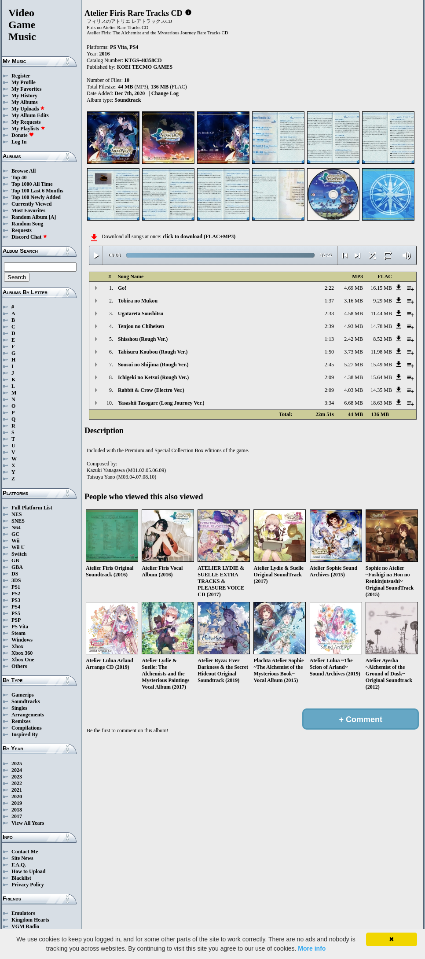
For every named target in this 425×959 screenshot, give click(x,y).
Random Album (29, 217)
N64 (16, 527)
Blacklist (21, 878)
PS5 (15, 613)
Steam (18, 633)
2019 (16, 803)
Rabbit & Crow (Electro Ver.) (151, 390)
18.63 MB (381, 403)
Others (19, 666)
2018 (16, 810)
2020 (16, 796)
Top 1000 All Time (31, 184)
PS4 (15, 607)
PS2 (15, 593)
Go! (122, 288)
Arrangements (27, 715)
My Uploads (28, 109)
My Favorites (26, 89)
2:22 (329, 288)
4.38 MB (353, 377)
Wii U (18, 547)
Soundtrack (127, 100)
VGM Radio (25, 926)
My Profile (23, 82)
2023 (16, 777)
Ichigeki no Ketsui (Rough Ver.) (153, 377)
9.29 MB (382, 301)
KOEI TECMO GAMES (144, 67)
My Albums (24, 102)
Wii (15, 541)
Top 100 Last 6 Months (37, 191)
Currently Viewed (31, 204)
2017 (16, 816)
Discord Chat (29, 237)
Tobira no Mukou (138, 301)
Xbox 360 (22, 653)
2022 (16, 783)
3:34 (329, 403)
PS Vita (19, 626)
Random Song (27, 224)
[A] (52, 217)
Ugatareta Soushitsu (140, 313)
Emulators (23, 913)
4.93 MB (353, 326)
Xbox (17, 646)
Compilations (26, 728)
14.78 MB (381, 326)
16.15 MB (381, 288)
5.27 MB (353, 364)
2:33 (329, 313)
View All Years (27, 823)
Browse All (23, 171)
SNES (18, 521)
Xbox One (22, 660)
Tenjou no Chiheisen (141, 326)
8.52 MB (382, 339)
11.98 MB (381, 352)
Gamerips (22, 695)
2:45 (329, 364)
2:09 (329, 377)
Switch (19, 554)
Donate (22, 135)
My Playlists (28, 128)
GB (15, 560)
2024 (16, 770)
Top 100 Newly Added (36, 197)
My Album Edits (30, 115)
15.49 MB (381, 364)
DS (14, 574)
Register (20, 76)
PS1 (15, 587)
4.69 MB (353, 288)
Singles (19, 708)
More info (312, 948)
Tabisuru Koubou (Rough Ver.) (153, 352)
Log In (18, 142)
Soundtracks (25, 701)
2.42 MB (353, 339)
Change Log (165, 93)
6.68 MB (353, 403)
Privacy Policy (27, 885)
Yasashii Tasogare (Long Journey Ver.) (161, 403)
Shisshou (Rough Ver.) (143, 339)
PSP (16, 620)
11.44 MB (381, 313)
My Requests (25, 122)
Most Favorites (28, 210)
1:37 (329, 301)
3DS (16, 580)
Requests (21, 230)
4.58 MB (353, 313)
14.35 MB (381, 390)
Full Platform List (31, 508)
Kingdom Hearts (30, 920)
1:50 (329, 352)
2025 (16, 763)
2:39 (329, 326)
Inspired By (24, 734)
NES (16, 514)
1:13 (329, 339)
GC (15, 534)
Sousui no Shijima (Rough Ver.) (153, 364)
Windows (22, 640)
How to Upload (28, 871)
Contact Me (24, 851)
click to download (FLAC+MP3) (199, 236)
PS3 (15, 600)
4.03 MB (353, 390)
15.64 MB (381, 377)
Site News (22, 858)
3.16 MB (353, 301)
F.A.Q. (18, 865)
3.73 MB (353, 352)
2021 (16, 790)
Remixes (20, 721)
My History (24, 95)
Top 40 (19, 177)
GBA (17, 567)
